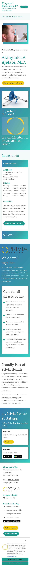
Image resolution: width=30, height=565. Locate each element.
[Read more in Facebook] (4, 498)
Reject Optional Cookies (15, 563)
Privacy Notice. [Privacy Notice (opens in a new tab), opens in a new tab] (11, 556)
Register (8, 442)
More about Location (14, 223)
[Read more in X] (11, 498)
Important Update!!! (9, 112)
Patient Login (10, 528)
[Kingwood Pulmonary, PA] (10, 6)
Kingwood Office (9, 163)
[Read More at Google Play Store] (16, 521)
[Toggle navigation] (24, 6)
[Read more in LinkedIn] (15, 498)
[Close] (25, 540)
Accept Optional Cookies (15, 559)
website (17, 403)
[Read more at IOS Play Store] (7, 456)
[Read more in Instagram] (8, 498)
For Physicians (11, 534)
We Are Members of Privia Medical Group (15, 141)
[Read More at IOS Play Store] (7, 521)
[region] (15, 551)
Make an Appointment (12, 83)
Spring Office (8, 235)
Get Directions (8, 179)
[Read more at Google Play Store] (18, 456)
